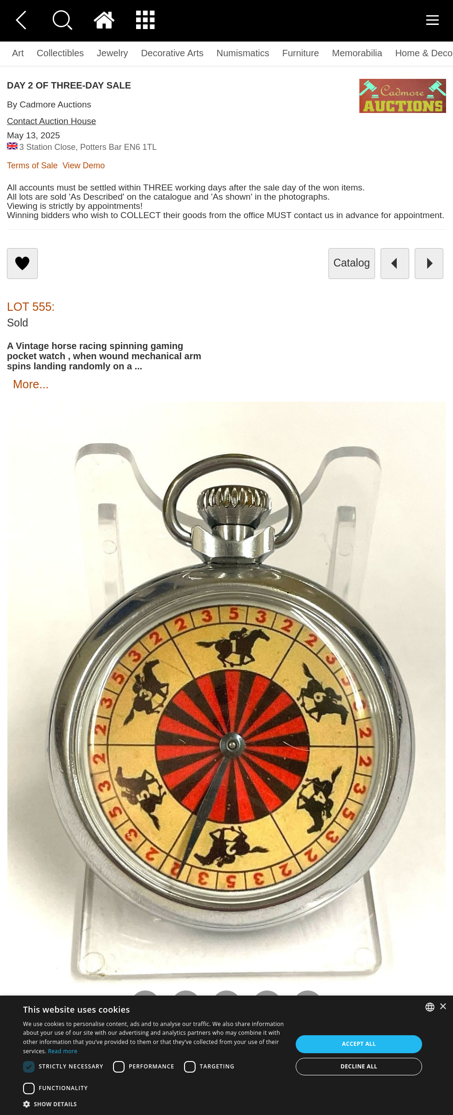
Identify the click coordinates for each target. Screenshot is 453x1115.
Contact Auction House (51, 121)
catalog (352, 263)
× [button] (442, 1006)
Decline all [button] (358, 1066)
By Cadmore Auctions (49, 104)
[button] (154, 1103)
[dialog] (226, 1055)
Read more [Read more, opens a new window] (62, 1051)
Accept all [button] (359, 1044)
